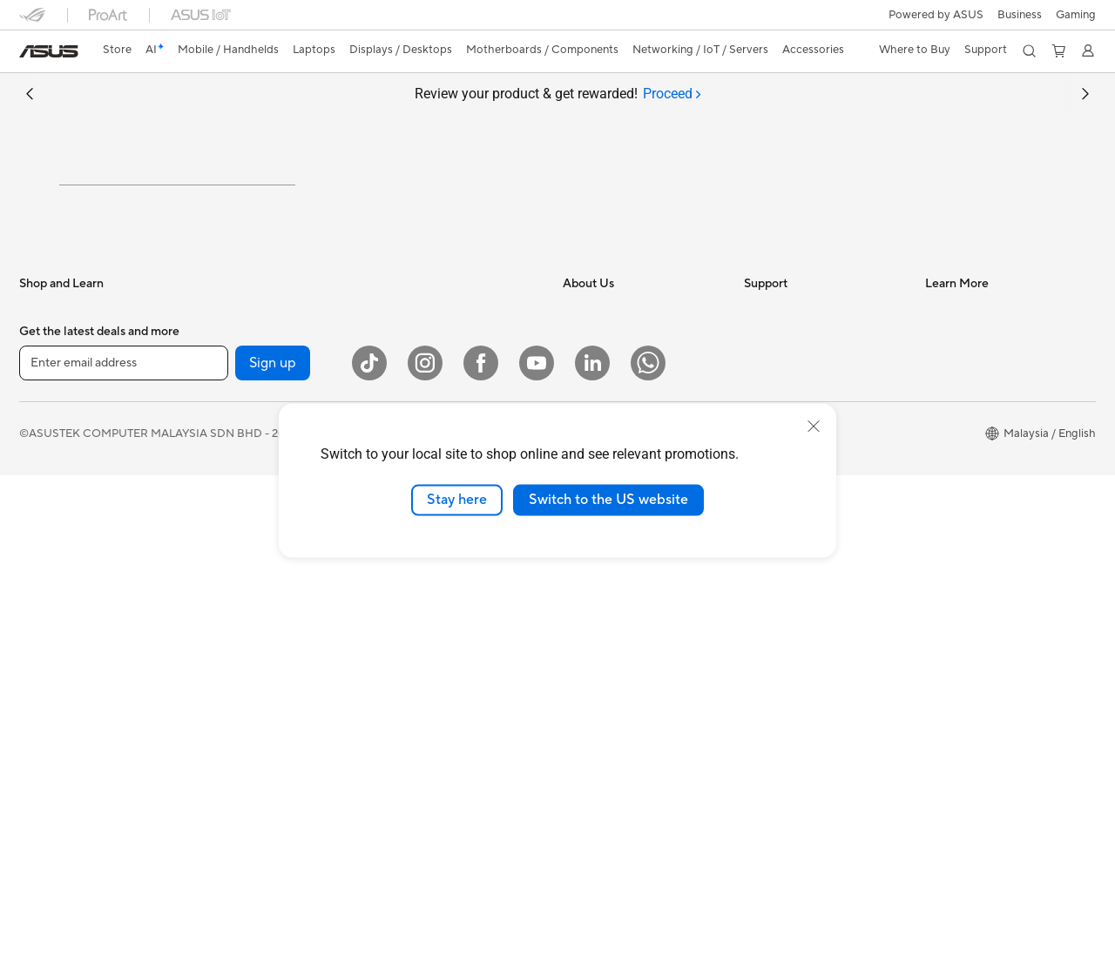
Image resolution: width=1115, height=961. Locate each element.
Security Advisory (789, 571)
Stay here (457, 499)
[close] (814, 426)
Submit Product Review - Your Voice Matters (821, 682)
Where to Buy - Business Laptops (988, 592)
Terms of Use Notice (581, 918)
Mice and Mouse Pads (435, 638)
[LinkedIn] (592, 848)
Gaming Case (233, 520)
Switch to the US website (608, 499)
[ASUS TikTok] (369, 848)
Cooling (219, 546)
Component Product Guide (994, 519)
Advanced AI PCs (970, 414)
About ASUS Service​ (797, 388)
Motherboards (237, 467)
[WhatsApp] (648, 848)
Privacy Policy (690, 918)
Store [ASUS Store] (117, 50)
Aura (937, 769)
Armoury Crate (964, 743)
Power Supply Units (250, 598)
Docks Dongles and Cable (445, 769)
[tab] (672, 94)
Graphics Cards (239, 494)
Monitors (42, 652)
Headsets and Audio (431, 664)
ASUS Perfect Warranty (804, 623)
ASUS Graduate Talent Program (644, 597)
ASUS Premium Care (797, 597)
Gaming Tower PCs (68, 756)
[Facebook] (480, 848)
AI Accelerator (236, 702)
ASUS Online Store (974, 691)
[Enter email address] (123, 847)
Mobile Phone (55, 415)
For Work (43, 521)
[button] (1076, 15)
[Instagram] (425, 848)
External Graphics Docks (263, 572)
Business (1019, 15)
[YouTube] (536, 848)
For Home (45, 494)
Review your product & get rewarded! (558, 94)
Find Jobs (587, 571)
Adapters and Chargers (439, 742)
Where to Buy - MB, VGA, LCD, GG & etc (1005, 658)
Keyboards (407, 612)
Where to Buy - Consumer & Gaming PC (997, 552)
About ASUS (595, 388)
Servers (398, 559)
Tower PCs (46, 730)
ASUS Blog (954, 467)
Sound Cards (233, 624)
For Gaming (49, 599)
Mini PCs (222, 388)
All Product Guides (973, 493)
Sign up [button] (272, 848)
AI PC (940, 388)
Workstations (233, 414)
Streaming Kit (414, 690)
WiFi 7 (215, 756)
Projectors (46, 678)
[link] (48, 51)
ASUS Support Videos (801, 649)
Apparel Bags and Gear (438, 716)
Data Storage (234, 676)
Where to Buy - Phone (982, 625)
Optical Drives (236, 650)
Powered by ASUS (936, 15)
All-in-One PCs (57, 704)
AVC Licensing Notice (981, 717)
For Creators (52, 547)
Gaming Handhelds (68, 441)
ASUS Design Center (978, 440)
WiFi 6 (395, 388)
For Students (52, 573)
